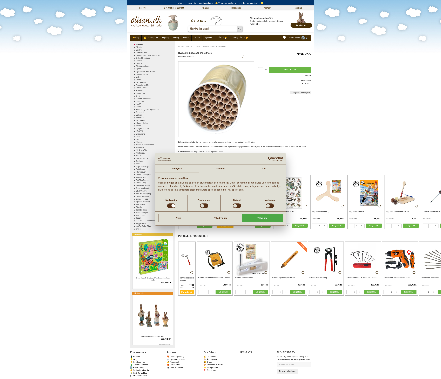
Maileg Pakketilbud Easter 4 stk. (153, 336)
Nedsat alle (139, 293)
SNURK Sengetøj (143, 193)
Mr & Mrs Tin (141, 150)
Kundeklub (298, 7)
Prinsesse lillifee (143, 185)
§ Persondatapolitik (138, 375)
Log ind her (301, 25)
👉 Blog (136, 38)
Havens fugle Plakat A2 (284, 211)
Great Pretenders (143, 99)
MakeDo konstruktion (145, 145)
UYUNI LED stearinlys (145, 221)
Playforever (141, 172)
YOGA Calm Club (143, 226)
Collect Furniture (143, 58)
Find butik (142, 7)
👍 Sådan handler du (139, 370)
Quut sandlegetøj (143, 188)
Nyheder (208, 38)
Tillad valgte (220, 218)
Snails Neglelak (142, 196)
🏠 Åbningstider (211, 359)
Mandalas (140, 147)
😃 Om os (208, 362)
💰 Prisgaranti (173, 362)
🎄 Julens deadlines (139, 365)
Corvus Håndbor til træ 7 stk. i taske (361, 278)
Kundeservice (236, 7)
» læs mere (316, 218)
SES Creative (141, 191)
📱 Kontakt (135, 356)
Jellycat (139, 115)
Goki (138, 96)
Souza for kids (142, 199)
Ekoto (138, 80)
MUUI (138, 155)
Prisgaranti (205, 7)
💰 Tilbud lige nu (151, 38)
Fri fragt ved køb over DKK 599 (174, 7)
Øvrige (139, 229)
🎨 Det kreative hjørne (213, 365)
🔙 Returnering (136, 367)
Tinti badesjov (142, 212)
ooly (138, 164)
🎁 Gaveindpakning (175, 356)
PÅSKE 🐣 (222, 38)
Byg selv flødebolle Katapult (397, 211)
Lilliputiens (140, 134)
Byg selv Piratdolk (356, 211)
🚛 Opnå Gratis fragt (176, 359)
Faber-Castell (141, 88)
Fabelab (139, 90)
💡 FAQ (133, 359)
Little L (139, 137)
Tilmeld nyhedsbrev (288, 371)
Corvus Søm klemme (244, 278)
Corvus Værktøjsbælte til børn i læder (214, 278)
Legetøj (165, 38)
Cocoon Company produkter (148, 55)
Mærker (197, 38)
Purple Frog (141, 183)
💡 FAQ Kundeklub (138, 373)
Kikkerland (140, 120)
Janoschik (140, 112)
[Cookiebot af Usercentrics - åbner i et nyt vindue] (270, 159)
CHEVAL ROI (141, 52)
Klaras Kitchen (142, 123)
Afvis (178, 218)
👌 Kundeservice (137, 362)
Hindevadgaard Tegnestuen (147, 109)
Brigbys (139, 50)
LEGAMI (139, 131)
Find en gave (267, 7)
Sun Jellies (140, 204)
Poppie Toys (141, 177)
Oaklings (139, 161)
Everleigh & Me (142, 85)
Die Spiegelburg (143, 66)
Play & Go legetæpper (145, 174)
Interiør (186, 38)
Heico (138, 107)
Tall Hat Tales (141, 210)
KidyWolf (139, 118)
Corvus (197, 46)
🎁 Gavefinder (173, 365)
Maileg (176, 38)
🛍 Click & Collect (175, 367)
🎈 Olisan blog (210, 370)
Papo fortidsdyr (142, 166)
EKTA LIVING (142, 82)
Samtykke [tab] (177, 168)
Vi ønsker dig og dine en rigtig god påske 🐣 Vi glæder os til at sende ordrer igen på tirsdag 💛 (220, 3)
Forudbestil (225, 226)
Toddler (139, 218)
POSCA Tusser (142, 180)
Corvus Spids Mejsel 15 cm (283, 278)
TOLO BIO (140, 215)
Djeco (138, 69)
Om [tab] (264, 168)
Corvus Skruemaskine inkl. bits (396, 278)
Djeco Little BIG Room (145, 71)
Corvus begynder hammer (187, 279)
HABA (138, 104)
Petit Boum (140, 169)
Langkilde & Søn (143, 128)
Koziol (138, 126)
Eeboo (139, 77)
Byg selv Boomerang (320, 211)
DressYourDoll (142, 74)
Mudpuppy (140, 153)
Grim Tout (140, 101)
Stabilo (139, 207)
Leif (137, 139)
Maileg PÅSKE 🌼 (240, 38)
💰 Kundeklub (210, 356)
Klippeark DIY (142, 223)
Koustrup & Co (142, 158)
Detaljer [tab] (220, 168)
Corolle (139, 61)
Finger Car (140, 93)
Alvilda (139, 47)
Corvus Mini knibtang (318, 278)
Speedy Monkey (143, 202)
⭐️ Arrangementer (212, 367)
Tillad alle (262, 218)
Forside (181, 46)
